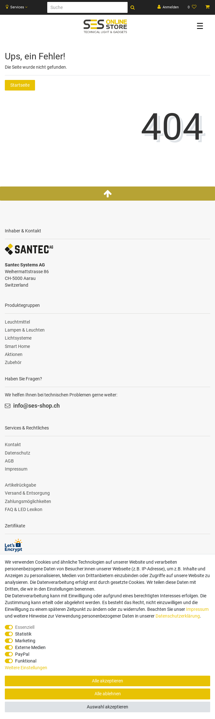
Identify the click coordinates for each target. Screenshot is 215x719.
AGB (9, 460)
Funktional (25, 660)
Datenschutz (17, 452)
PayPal (22, 654)
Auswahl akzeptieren (107, 706)
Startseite (20, 85)
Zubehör (13, 362)
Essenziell (24, 627)
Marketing (25, 640)
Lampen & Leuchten (25, 330)
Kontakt (13, 444)
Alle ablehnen (107, 693)
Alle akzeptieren (107, 680)
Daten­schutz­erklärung (178, 616)
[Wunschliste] (192, 7)
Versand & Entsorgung (27, 493)
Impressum (16, 469)
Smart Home (17, 346)
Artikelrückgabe (20, 485)
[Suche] (87, 7)
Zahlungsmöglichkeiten (28, 501)
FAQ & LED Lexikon (23, 509)
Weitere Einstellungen (26, 667)
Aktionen (13, 354)
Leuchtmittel (17, 322)
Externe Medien (30, 647)
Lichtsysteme (18, 338)
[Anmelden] (168, 7)
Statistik (23, 634)
